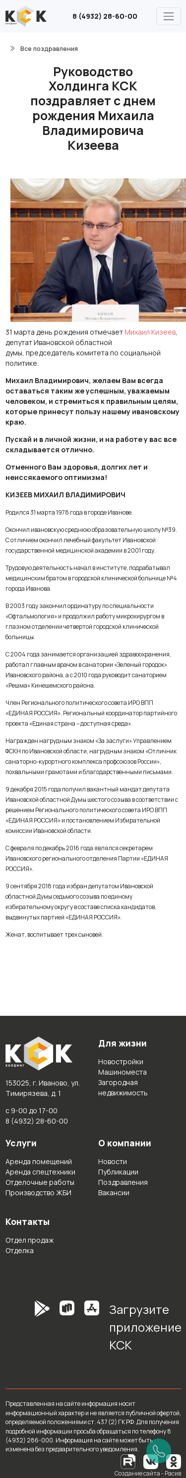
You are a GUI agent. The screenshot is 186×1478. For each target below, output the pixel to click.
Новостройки (120, 1061)
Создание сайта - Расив (148, 1473)
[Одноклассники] (173, 1461)
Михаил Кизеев (150, 332)
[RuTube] (128, 1461)
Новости (112, 1161)
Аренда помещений (38, 1161)
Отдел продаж (29, 1240)
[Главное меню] (168, 16)
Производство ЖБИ (38, 1192)
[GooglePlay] (27, 1331)
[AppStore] (91, 1331)
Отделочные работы (39, 1182)
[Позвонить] (158, 1450)
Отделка (19, 1250)
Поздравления (123, 1182)
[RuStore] (67, 1331)
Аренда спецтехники (40, 1171)
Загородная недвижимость (123, 1087)
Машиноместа (122, 1072)
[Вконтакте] (150, 1461)
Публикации (118, 1171)
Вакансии (113, 1192)
